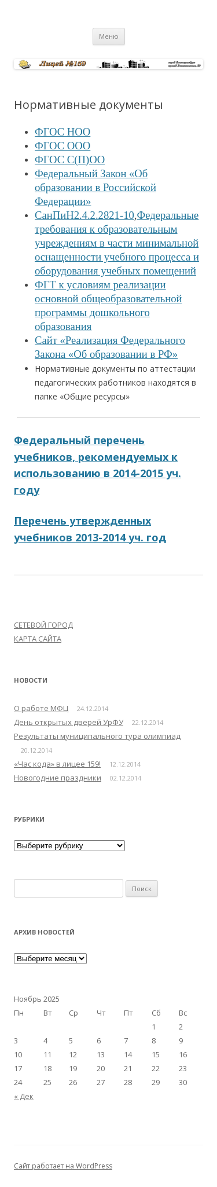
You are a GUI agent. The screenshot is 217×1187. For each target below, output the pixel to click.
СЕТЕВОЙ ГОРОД (43, 625)
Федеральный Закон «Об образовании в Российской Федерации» (95, 187)
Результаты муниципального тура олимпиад (97, 736)
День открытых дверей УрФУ (68, 722)
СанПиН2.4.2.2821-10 (84, 215)
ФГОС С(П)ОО (70, 159)
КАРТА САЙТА (37, 638)
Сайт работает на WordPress (63, 1166)
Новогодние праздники (57, 777)
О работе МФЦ (41, 708)
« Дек (24, 1096)
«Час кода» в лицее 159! (57, 764)
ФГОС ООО (62, 146)
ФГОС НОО (62, 132)
